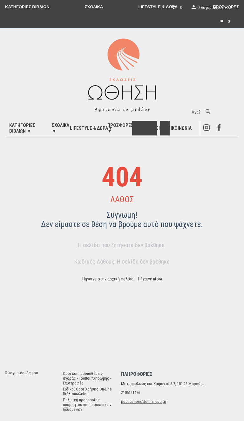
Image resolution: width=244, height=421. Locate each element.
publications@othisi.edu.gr (143, 401)
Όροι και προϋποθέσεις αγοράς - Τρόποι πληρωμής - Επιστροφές (87, 378)
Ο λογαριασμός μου (21, 372)
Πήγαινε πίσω (150, 278)
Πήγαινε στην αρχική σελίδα (107, 278)
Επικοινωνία (178, 128)
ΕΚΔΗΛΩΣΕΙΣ (149, 128)
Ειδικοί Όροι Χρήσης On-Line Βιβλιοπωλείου (87, 391)
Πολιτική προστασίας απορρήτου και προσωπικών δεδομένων (87, 404)
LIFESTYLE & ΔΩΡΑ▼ (91, 128)
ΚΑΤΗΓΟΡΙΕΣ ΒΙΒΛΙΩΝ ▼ (22, 128)
